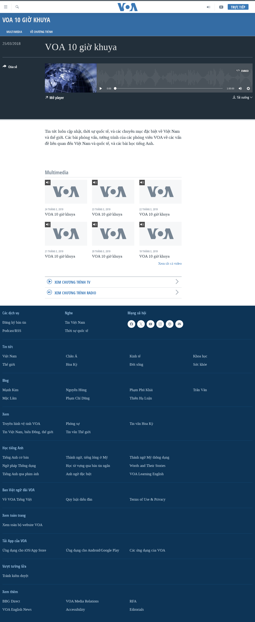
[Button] (10, 67)
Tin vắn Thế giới (78, 432)
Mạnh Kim (10, 390)
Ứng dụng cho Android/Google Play (92, 550)
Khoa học (200, 356)
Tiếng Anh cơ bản (15, 457)
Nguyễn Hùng (76, 390)
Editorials (137, 609)
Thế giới (8, 364)
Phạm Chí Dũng (78, 398)
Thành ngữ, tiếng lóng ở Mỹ (87, 457)
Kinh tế (135, 356)
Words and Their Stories (147, 465)
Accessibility (75, 609)
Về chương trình (41, 32)
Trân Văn (200, 390)
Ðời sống (136, 364)
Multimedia (14, 32)
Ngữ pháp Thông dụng (19, 465)
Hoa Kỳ (71, 364)
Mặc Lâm (9, 398)
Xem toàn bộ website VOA (22, 525)
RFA (133, 601)
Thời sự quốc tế (76, 330)
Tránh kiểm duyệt (15, 576)
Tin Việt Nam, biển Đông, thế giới (27, 432)
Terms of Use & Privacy (147, 499)
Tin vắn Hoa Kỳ (141, 423)
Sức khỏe (200, 364)
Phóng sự (73, 423)
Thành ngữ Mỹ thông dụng (149, 457)
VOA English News (17, 609)
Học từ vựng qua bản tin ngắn (88, 465)
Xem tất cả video (170, 263)
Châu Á (71, 356)
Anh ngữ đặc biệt (78, 474)
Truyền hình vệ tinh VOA (21, 423)
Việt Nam (9, 356)
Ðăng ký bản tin (14, 322)
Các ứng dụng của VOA (147, 550)
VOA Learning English (147, 474)
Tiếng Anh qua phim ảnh (20, 474)
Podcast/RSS (11, 330)
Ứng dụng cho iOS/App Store (24, 550)
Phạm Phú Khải (141, 390)
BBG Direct (11, 601)
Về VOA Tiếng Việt (17, 499)
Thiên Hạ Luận (141, 398)
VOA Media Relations (82, 601)
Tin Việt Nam (75, 322)
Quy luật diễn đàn (79, 499)
